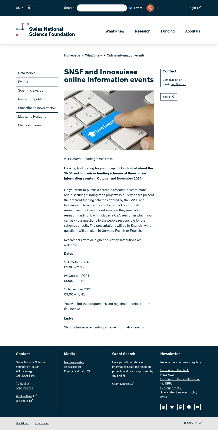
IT (34, 8)
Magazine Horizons (32, 117)
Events (23, 82)
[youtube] (197, 407)
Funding (168, 32)
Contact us (23, 383)
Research (142, 32)
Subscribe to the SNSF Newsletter (174, 372)
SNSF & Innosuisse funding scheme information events (104, 327)
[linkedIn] (163, 407)
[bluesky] (172, 407)
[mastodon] (180, 407)
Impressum (42, 423)
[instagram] (189, 407)
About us (192, 32)
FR (23, 8)
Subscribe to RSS (171, 388)
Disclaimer (22, 423)
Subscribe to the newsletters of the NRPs (180, 381)
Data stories (26, 73)
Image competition (32, 99)
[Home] (47, 35)
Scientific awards (30, 90)
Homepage (72, 55)
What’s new (114, 32)
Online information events (124, 55)
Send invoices (24, 388)
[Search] (150, 8)
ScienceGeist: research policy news (178, 395)
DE (18, 8)
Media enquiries (29, 125)
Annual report (72, 367)
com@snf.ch (178, 84)
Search (69, 8)
